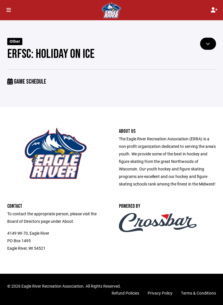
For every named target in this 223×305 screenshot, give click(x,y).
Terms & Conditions (198, 293)
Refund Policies (125, 293)
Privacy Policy (160, 293)
